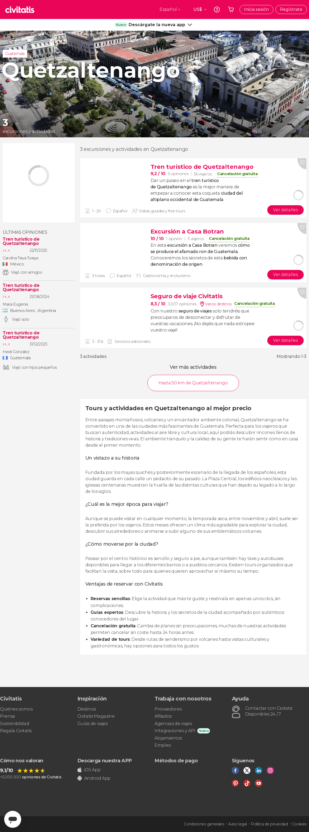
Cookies (299, 824)
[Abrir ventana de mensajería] (12, 819)
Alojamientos (168, 738)
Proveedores (167, 709)
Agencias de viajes (173, 723)
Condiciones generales (204, 824)
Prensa (7, 716)
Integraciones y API (174, 730)
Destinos (86, 709)
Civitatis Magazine (96, 716)
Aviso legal (237, 824)
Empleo (162, 745)
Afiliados (163, 716)
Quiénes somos (16, 709)
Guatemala (15, 53)
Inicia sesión (256, 9)
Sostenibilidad (14, 723)
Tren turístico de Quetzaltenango (21, 241)
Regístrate (291, 9)
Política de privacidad (269, 824)
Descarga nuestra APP (104, 761)
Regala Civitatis (16, 730)
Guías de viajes (92, 723)
